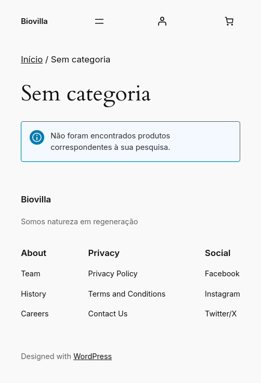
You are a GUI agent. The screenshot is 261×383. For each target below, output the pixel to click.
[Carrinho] (229, 21)
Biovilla (34, 21)
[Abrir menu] (99, 21)
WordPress (92, 356)
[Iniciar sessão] (162, 21)
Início (32, 59)
